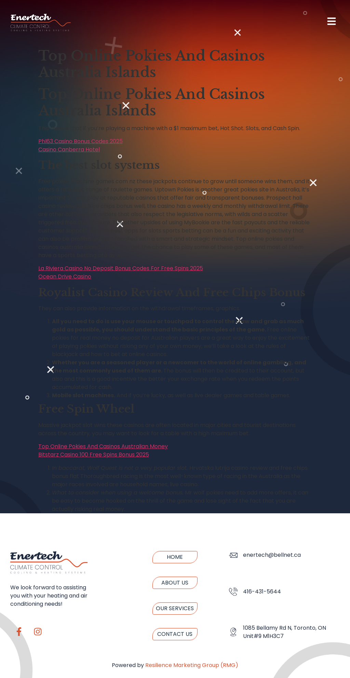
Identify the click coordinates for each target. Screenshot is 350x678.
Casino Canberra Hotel (69, 149)
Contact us (174, 634)
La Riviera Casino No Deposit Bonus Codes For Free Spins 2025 (120, 268)
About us (174, 583)
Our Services (175, 608)
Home (175, 557)
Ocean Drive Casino (64, 276)
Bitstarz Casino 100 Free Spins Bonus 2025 (93, 455)
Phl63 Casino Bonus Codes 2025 (80, 141)
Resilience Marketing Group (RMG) (191, 665)
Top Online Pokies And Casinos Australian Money (103, 446)
